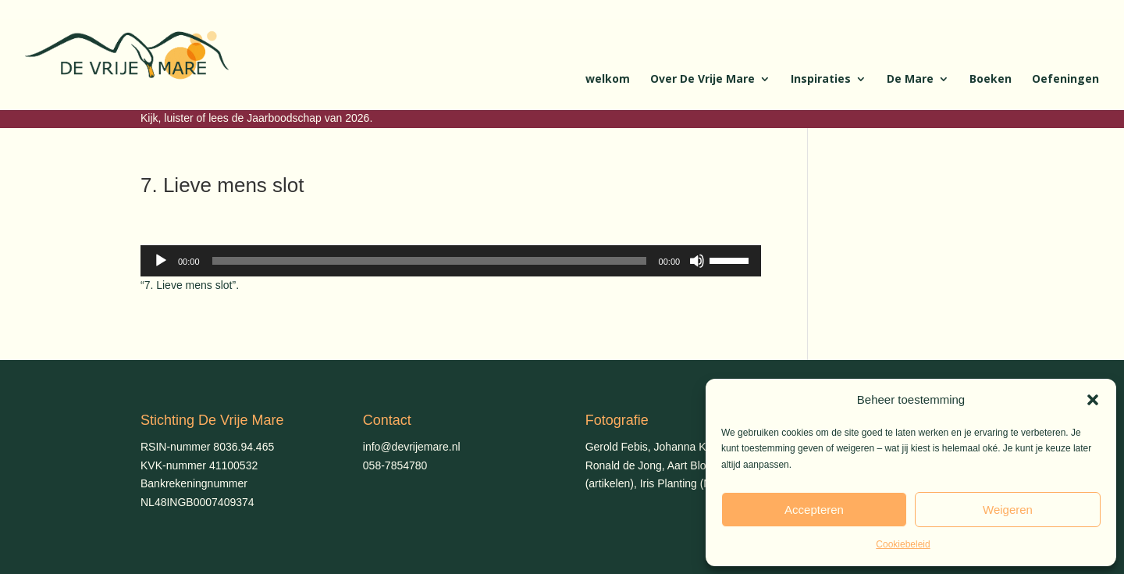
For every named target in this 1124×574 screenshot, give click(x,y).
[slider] (429, 261)
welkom (607, 79)
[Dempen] (697, 261)
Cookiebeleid (903, 544)
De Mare (910, 79)
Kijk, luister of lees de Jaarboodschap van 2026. (256, 118)
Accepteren (814, 509)
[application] (450, 260)
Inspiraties (821, 79)
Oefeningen (1065, 79)
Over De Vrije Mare (702, 79)
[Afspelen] (161, 261)
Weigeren (1008, 509)
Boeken (990, 79)
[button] (1093, 400)
